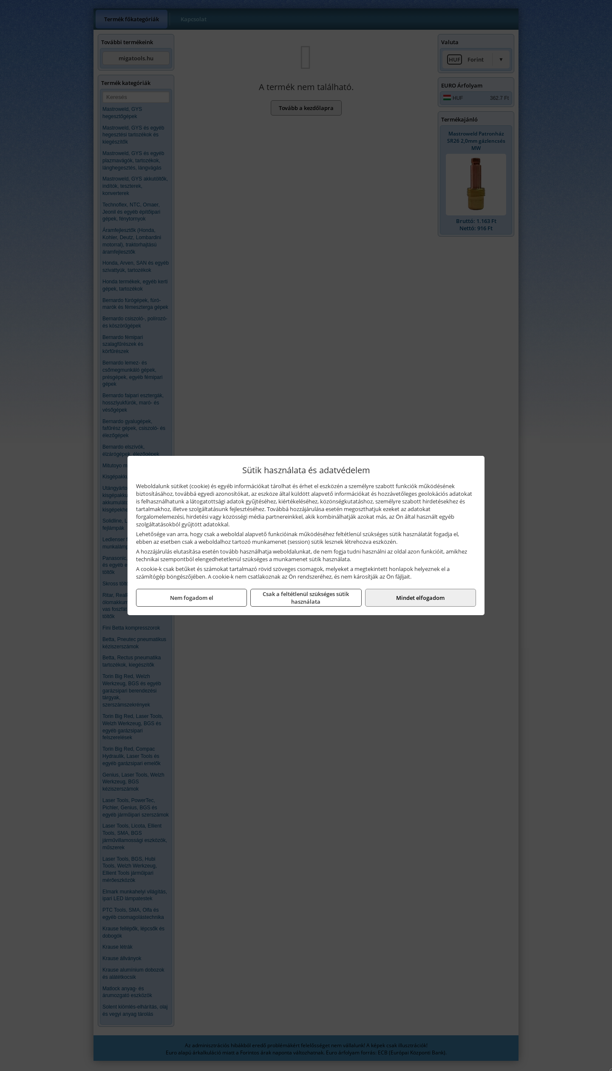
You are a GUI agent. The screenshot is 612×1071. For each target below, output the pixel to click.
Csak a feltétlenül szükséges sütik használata (306, 597)
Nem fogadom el (191, 598)
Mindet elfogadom (420, 598)
